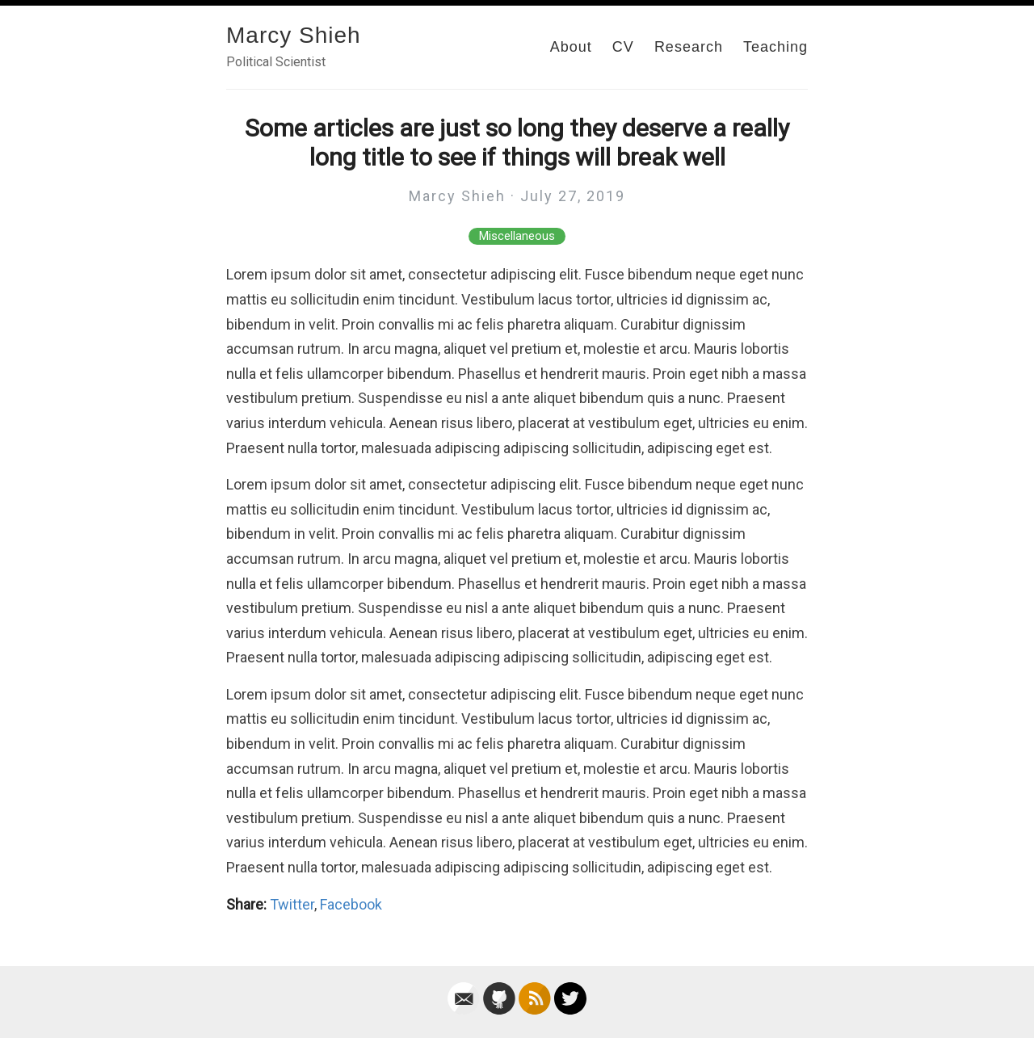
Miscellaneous (517, 236)
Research (688, 47)
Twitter (292, 904)
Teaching (775, 47)
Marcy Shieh (293, 35)
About (571, 47)
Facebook (351, 904)
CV (623, 47)
